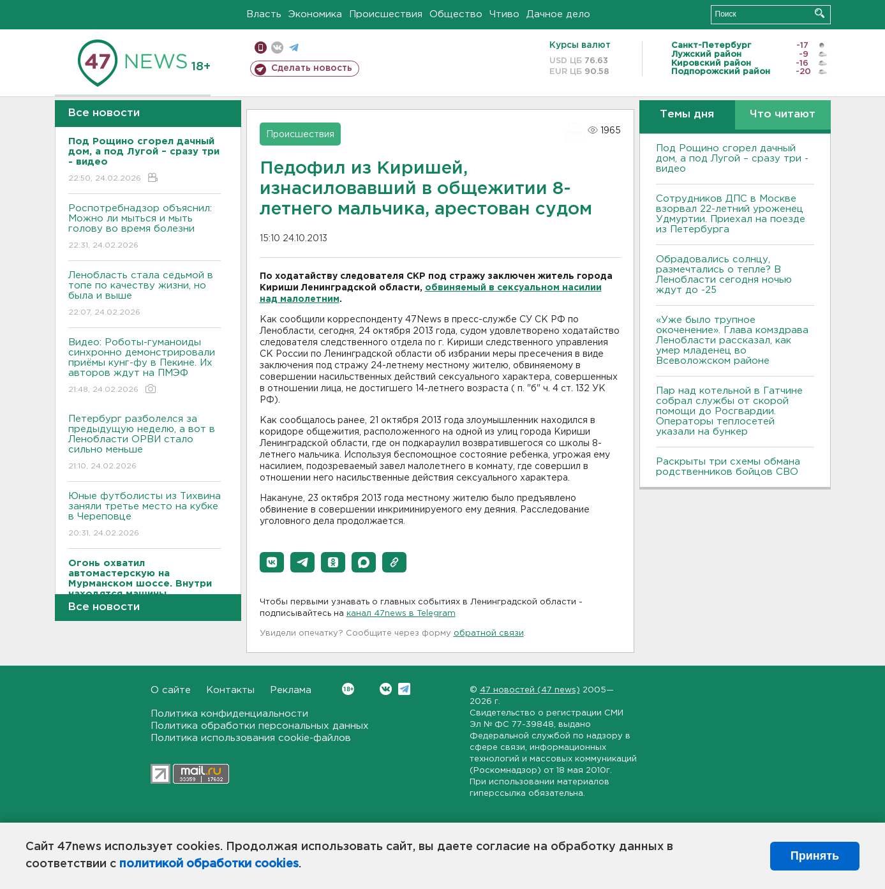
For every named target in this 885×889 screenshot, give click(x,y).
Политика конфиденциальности (229, 714)
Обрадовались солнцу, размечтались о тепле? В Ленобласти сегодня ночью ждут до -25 (724, 274)
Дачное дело (558, 14)
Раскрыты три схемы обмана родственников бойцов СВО (728, 467)
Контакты (230, 690)
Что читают (782, 114)
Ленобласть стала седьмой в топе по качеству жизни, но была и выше (144, 294)
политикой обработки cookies (209, 864)
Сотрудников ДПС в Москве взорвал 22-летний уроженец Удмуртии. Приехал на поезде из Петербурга (730, 214)
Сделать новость (311, 68)
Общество (455, 14)
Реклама (290, 690)
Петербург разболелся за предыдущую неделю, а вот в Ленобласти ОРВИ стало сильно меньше (144, 443)
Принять (815, 855)
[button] (272, 562)
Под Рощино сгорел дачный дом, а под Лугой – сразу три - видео (732, 158)
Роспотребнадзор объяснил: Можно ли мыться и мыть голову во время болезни (144, 227)
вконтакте (277, 47)
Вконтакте (348, 689)
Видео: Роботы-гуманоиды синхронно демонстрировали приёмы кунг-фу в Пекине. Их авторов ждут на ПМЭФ (144, 366)
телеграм (294, 47)
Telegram (404, 689)
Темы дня (687, 114)
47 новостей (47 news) (530, 690)
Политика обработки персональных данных (260, 726)
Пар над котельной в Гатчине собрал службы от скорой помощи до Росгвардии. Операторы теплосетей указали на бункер (729, 411)
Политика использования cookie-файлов (251, 738)
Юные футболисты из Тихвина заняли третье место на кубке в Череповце (144, 515)
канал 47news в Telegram (401, 613)
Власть (263, 14)
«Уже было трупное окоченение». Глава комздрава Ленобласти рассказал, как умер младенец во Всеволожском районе (732, 340)
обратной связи (489, 633)
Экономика (315, 14)
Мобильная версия (261, 47)
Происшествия (385, 14)
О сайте (171, 690)
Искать (819, 13)
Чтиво (504, 14)
